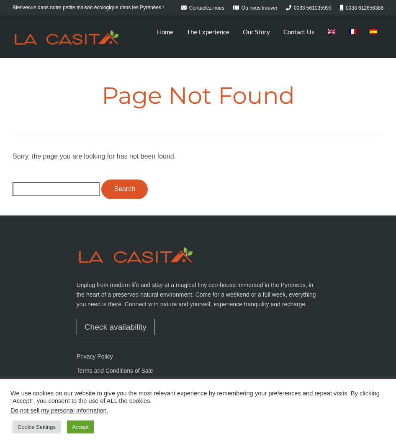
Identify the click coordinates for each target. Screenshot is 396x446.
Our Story (256, 32)
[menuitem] (331, 31)
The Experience (208, 32)
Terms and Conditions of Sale (115, 370)
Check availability (116, 327)
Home (165, 32)
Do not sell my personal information (58, 410)
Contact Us (298, 32)
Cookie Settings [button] (37, 427)
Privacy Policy (95, 356)
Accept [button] (80, 427)
